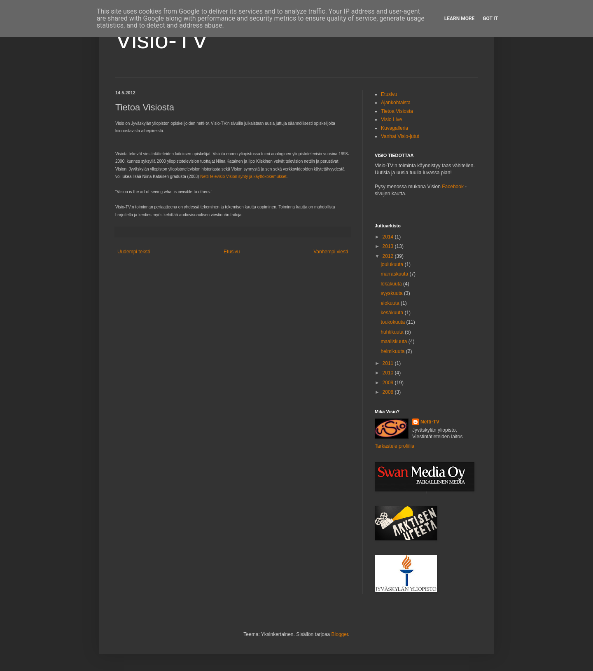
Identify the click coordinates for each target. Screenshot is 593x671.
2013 (389, 246)
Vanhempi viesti (330, 252)
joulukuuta (392, 264)
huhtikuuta (393, 332)
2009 (389, 383)
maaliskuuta (394, 341)
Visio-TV (161, 40)
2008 (389, 392)
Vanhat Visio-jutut (400, 136)
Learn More (459, 18)
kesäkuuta (392, 313)
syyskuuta (392, 293)
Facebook (453, 186)
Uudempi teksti (133, 252)
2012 (389, 256)
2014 (389, 237)
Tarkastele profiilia (394, 446)
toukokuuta (393, 322)
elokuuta (391, 303)
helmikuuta (393, 351)
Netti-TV (429, 422)
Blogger (340, 634)
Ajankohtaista (396, 102)
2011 (389, 363)
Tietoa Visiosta (397, 111)
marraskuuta (395, 274)
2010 (389, 373)
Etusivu (232, 252)
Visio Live (391, 119)
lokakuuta (392, 284)
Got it (490, 18)
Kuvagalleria (394, 128)
